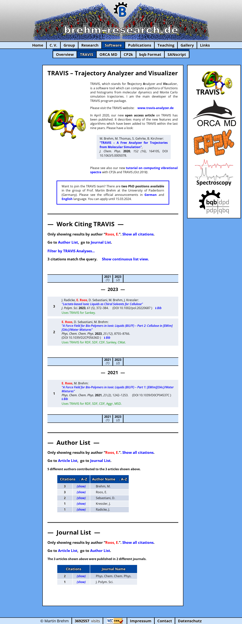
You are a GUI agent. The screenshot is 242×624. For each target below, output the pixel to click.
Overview (65, 54)
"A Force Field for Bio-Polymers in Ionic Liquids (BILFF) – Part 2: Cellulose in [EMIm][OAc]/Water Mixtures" (117, 328)
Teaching (165, 45)
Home (37, 45)
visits (87, 620)
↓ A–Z (83, 479)
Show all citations (138, 234)
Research (90, 45)
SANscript (177, 54)
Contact (164, 620)
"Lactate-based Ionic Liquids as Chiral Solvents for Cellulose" (102, 304)
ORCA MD (108, 54)
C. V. (53, 45)
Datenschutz (190, 620)
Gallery (187, 45)
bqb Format (150, 54)
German (150, 195)
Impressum (140, 620)
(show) (81, 486)
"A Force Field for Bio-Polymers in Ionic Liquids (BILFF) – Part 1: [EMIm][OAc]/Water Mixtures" (118, 389)
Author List (68, 242)
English (67, 199)
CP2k (128, 54)
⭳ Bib (158, 308)
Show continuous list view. (125, 259)
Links (205, 45)
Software (113, 45)
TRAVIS (86, 54)
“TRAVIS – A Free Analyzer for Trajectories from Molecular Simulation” (134, 145)
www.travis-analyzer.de (155, 108)
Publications (139, 45)
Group (69, 45)
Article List (67, 460)
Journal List (101, 242)
